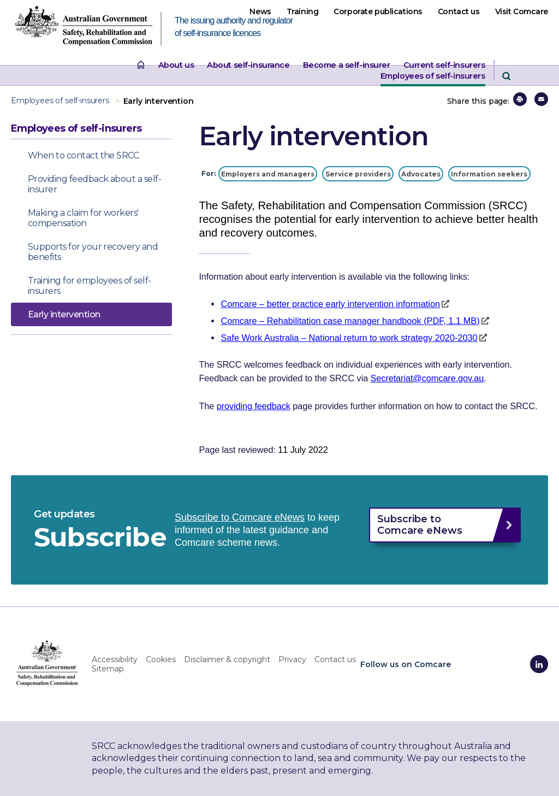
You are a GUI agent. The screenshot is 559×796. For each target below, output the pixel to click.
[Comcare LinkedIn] (539, 664)
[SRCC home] (47, 662)
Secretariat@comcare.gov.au (427, 378)
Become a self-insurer (346, 65)
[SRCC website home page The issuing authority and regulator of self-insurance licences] (93, 29)
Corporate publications (378, 11)
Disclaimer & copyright (227, 659)
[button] (520, 99)
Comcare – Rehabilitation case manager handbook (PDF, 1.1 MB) (350, 321)
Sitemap (108, 669)
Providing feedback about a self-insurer (94, 184)
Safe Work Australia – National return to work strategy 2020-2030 (349, 338)
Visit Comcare (521, 11)
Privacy (292, 659)
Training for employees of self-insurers (89, 285)
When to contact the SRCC (83, 155)
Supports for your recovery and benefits (93, 251)
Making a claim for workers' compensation (83, 218)
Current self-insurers (444, 65)
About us (176, 65)
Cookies (161, 659)
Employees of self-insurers (432, 76)
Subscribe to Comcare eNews (240, 517)
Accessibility (115, 659)
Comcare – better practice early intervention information (330, 304)
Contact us (459, 11)
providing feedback (253, 406)
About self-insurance (248, 65)
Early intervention (64, 314)
